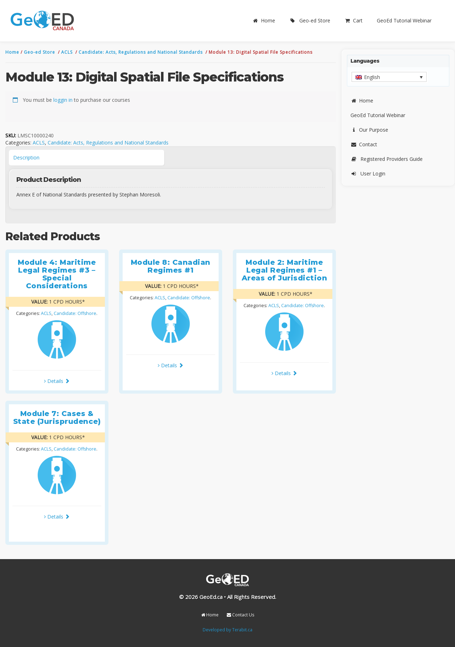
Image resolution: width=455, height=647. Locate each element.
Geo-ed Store (309, 20)
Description (26, 157)
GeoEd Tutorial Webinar (404, 20)
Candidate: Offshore (75, 313)
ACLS (67, 52)
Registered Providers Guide (386, 159)
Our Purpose (369, 129)
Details (57, 381)
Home (263, 20)
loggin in (63, 99)
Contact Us (240, 615)
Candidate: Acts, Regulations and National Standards (141, 52)
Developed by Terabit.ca (227, 629)
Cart (353, 20)
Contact (363, 144)
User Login (367, 173)
